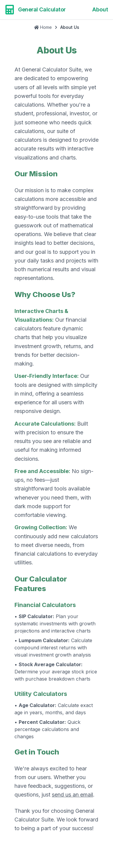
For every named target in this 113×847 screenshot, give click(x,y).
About (100, 9)
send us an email (72, 794)
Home (43, 27)
